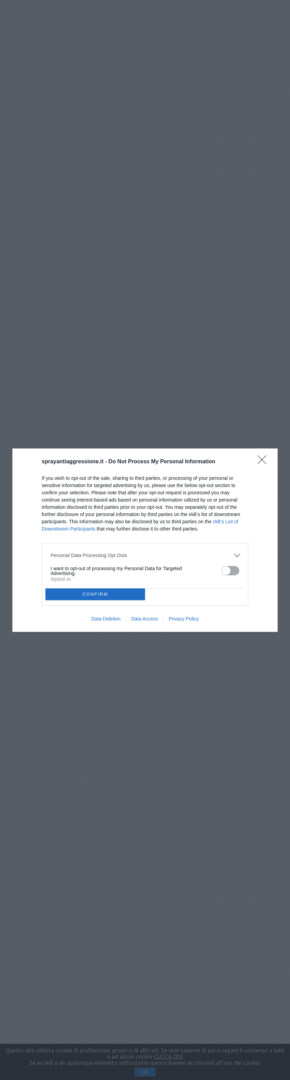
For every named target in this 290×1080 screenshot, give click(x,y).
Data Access (144, 619)
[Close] (264, 461)
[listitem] (145, 555)
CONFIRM (95, 594)
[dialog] (145, 540)
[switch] (230, 570)
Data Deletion (106, 619)
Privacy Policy (184, 619)
